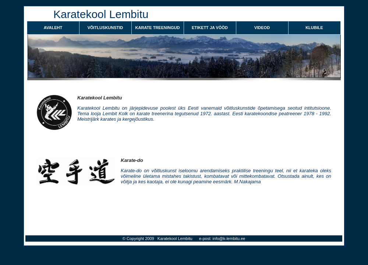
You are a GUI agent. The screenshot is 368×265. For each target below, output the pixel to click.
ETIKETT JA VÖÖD (210, 27)
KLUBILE (314, 27)
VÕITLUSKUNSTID (105, 27)
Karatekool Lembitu (99, 97)
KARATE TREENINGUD (157, 27)
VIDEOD (262, 27)
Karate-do (132, 160)
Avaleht (53, 27)
